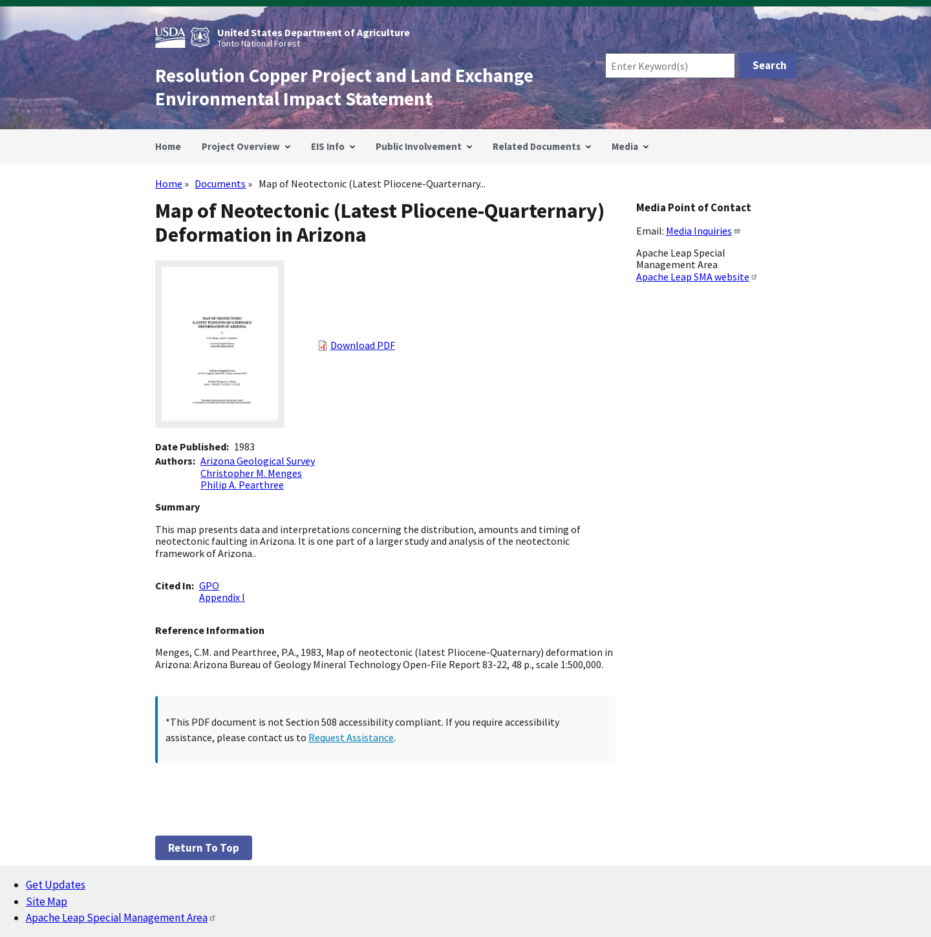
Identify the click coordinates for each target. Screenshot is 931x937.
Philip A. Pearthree (242, 484)
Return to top (203, 848)
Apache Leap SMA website (697, 276)
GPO (209, 585)
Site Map (46, 901)
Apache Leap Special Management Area (121, 918)
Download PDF (362, 345)
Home (168, 183)
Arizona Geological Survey (257, 460)
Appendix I (222, 597)
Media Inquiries (703, 230)
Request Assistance (351, 737)
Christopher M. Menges (251, 473)
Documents (220, 183)
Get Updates (55, 885)
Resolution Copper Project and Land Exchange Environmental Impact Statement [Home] (344, 87)
